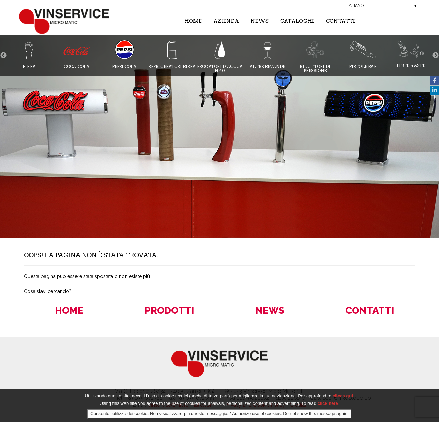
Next (435, 55)
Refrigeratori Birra (172, 54)
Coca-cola (77, 54)
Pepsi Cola (124, 54)
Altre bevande (267, 54)
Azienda (226, 21)
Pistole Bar (363, 54)
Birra (29, 54)
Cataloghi (297, 21)
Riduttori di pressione (315, 56)
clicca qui (343, 395)
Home (193, 21)
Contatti (340, 21)
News (260, 21)
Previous (3, 55)
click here (328, 403)
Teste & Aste (410, 54)
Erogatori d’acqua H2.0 (220, 56)
